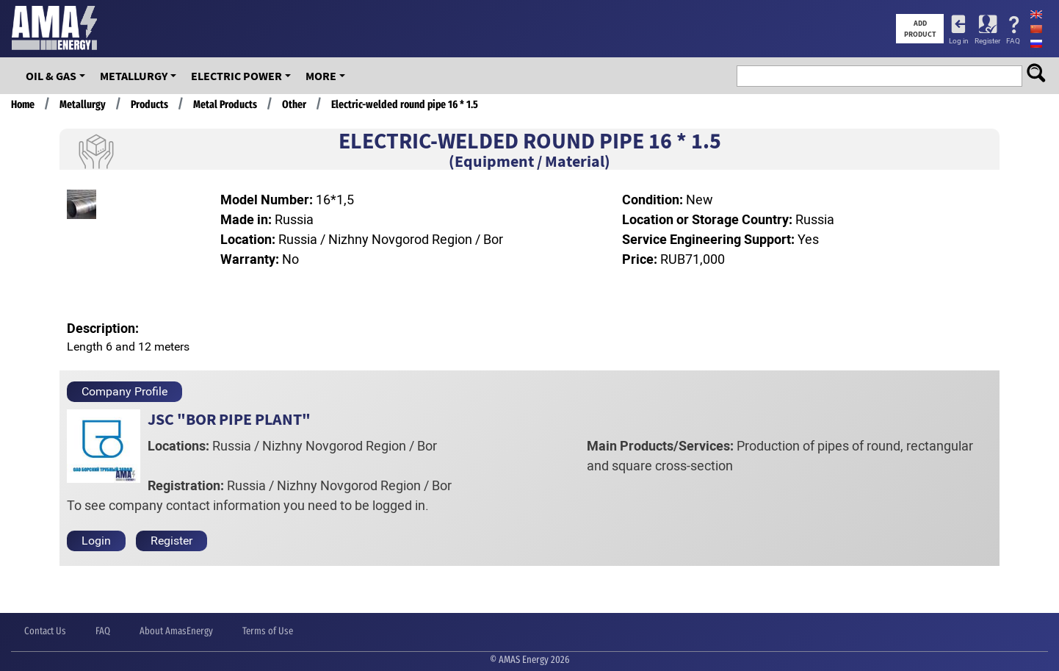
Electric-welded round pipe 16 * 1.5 (404, 104)
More (321, 75)
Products (149, 104)
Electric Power (236, 75)
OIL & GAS (51, 75)
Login (96, 541)
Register (987, 41)
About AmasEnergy (176, 631)
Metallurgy (133, 75)
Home (23, 104)
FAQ (1013, 41)
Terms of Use (267, 631)
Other (294, 104)
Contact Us (45, 631)
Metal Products (225, 104)
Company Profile (124, 391)
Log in (959, 41)
